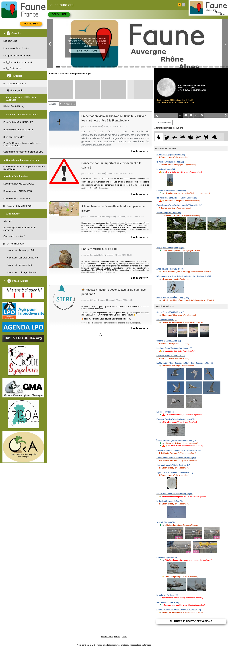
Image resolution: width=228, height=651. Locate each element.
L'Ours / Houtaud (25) (165, 412)
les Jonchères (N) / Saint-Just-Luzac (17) (174, 348)
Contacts (117, 636)
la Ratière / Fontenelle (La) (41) (169, 501)
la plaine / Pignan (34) (165, 169)
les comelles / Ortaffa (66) (167, 602)
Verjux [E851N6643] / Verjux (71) (170, 248)
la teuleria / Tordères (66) (167, 595)
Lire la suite (139, 151)
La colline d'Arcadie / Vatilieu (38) (171, 190)
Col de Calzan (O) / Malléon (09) (170, 312)
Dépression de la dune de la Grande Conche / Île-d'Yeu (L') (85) (183, 276)
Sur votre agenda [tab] (67, 104)
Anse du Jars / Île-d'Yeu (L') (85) (170, 269)
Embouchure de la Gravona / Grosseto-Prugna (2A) (178, 450)
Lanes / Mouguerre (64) (166, 557)
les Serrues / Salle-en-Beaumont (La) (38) (174, 494)
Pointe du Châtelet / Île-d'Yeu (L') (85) (172, 297)
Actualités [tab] (53, 104)
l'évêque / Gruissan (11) (166, 320)
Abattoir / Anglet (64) (165, 522)
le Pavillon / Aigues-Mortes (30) (170, 162)
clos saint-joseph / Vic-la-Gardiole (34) (173, 465)
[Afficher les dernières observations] (168, 128)
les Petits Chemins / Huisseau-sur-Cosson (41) (176, 198)
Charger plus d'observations (191, 621)
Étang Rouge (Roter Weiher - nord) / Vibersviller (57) (179, 205)
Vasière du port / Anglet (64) (168, 213)
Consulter (59, 14)
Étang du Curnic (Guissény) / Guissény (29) (175, 419)
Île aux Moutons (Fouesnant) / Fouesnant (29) (176, 440)
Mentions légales (107, 636)
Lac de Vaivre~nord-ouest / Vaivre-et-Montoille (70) (178, 610)
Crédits (124, 636)
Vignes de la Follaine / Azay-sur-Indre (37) (174, 472)
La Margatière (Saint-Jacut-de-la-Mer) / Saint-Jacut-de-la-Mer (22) (184, 363)
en (183, 5)
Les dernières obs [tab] (164, 122)
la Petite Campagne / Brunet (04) (170, 154)
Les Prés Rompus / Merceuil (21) (170, 356)
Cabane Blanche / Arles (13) (168, 341)
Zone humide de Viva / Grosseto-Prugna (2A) (176, 458)
